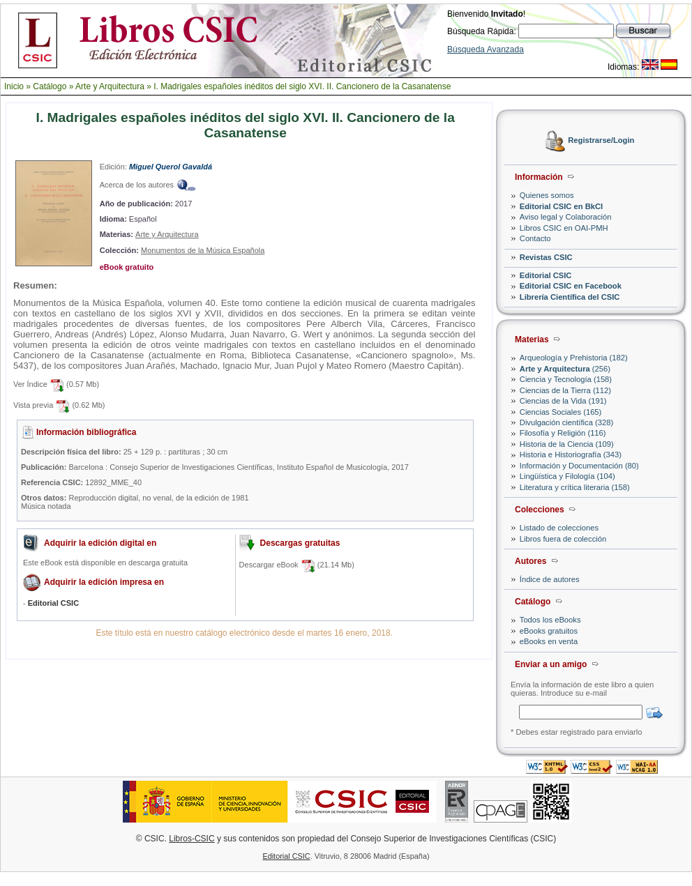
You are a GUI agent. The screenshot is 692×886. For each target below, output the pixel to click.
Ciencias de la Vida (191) (563, 401)
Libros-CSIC (191, 838)
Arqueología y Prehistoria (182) (574, 357)
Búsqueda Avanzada (485, 49)
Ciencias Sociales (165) (561, 412)
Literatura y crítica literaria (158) (575, 487)
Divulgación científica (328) (566, 422)
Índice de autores (550, 579)
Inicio (14, 86)
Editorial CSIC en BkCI (561, 206)
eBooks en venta (549, 641)
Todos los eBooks (550, 620)
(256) (565, 369)
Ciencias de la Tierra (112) (565, 390)
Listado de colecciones (559, 528)
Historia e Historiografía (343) (571, 454)
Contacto (535, 238)
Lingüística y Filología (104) (567, 476)
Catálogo (49, 86)
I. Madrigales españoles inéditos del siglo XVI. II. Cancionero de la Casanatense (302, 86)
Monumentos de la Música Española (202, 250)
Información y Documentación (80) (579, 465)
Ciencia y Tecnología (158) (566, 379)
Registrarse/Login (601, 141)
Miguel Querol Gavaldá (170, 166)
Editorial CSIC (546, 275)
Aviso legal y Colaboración (566, 217)
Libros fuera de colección (563, 539)
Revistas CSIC (546, 257)
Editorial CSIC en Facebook (571, 286)
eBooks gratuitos (549, 631)
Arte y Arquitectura (109, 86)
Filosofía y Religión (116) (563, 433)
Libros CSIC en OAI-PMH (564, 228)
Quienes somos (547, 195)
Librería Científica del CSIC (570, 297)
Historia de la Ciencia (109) (567, 444)
